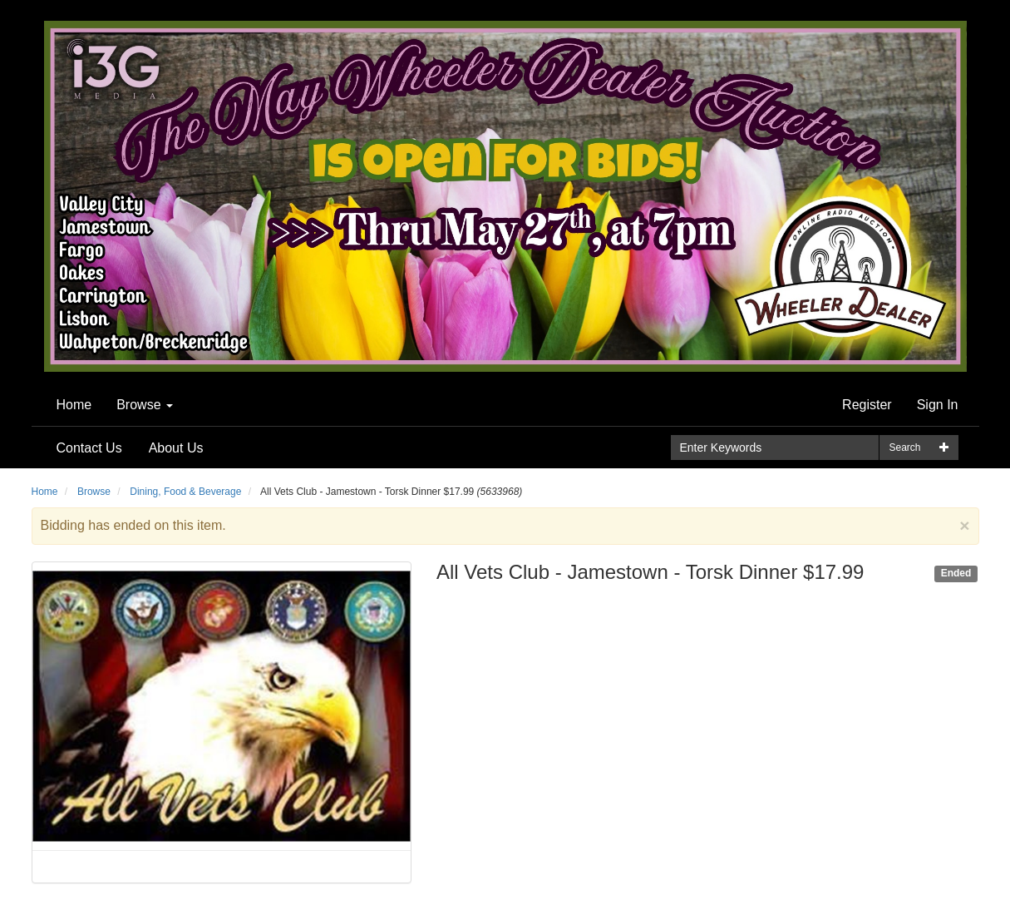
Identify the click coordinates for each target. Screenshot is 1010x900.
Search (904, 447)
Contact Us (89, 448)
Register (867, 405)
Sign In (937, 405)
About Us (176, 448)
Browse (144, 405)
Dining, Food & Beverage (185, 491)
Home (74, 405)
